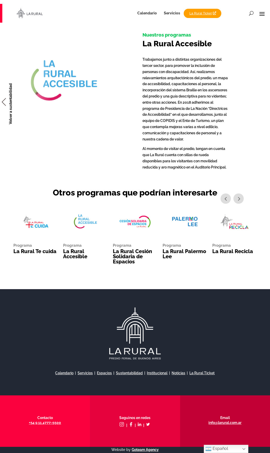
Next (238, 198)
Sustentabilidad (129, 373)
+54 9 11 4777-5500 (45, 423)
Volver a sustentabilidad (11, 103)
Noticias (178, 373)
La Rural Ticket (200, 13)
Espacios (104, 373)
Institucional (157, 373)
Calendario (147, 13)
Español (216, 449)
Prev (226, 198)
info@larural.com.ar (224, 423)
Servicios (172, 13)
